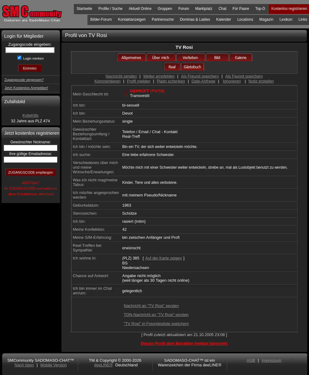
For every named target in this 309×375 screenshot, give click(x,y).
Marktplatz (203, 8)
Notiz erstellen (261, 81)
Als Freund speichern (200, 76)
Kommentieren (108, 81)
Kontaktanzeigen (132, 19)
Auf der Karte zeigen (163, 258)
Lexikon (286, 19)
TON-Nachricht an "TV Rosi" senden (156, 314)
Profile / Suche (110, 8)
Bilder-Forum (101, 19)
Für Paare (241, 8)
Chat (222, 8)
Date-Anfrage (203, 81)
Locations (245, 19)
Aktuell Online (140, 8)
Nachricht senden (121, 76)
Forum (183, 8)
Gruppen (165, 8)
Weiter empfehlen (159, 76)
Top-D (260, 8)
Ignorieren (232, 81)
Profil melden (138, 81)
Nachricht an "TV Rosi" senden (151, 305)
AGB (251, 360)
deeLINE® (103, 365)
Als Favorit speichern (244, 76)
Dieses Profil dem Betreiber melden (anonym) (184, 343)
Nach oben (24, 365)
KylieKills (31, 115)
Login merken (33, 58)
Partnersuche (163, 19)
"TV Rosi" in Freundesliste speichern (156, 323)
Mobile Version (53, 365)
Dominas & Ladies (195, 19)
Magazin (266, 19)
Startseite (84, 8)
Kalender (223, 19)
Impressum (271, 360)
